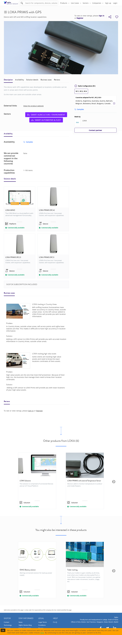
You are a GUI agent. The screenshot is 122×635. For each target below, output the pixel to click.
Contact (6, 622)
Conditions (42, 625)
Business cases (46, 79)
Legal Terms (42, 622)
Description (8, 79)
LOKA (84, 120)
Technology (8, 625)
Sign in (101, 16)
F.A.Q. (55, 622)
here (42, 633)
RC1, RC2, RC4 (81, 91)
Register (80, 18)
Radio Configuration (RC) (84, 86)
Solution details (32, 79)
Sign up (108, 3)
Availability (19, 79)
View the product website (33, 106)
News (21, 622)
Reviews (57, 79)
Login (115, 3)
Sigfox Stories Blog (25, 625)
